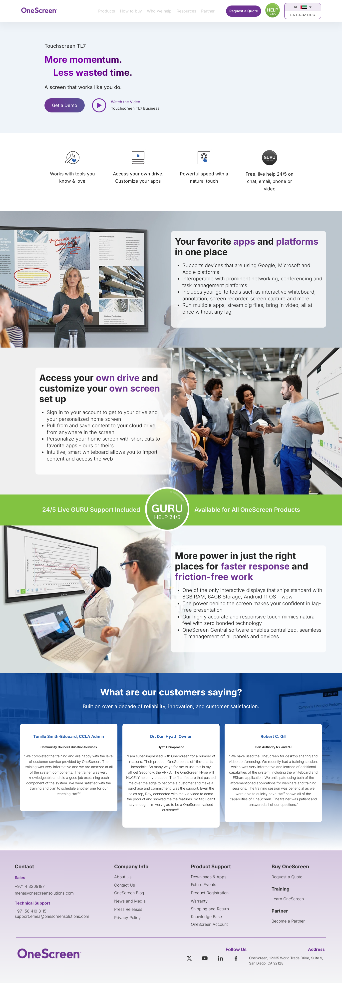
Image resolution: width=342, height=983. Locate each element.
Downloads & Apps (208, 876)
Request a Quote (243, 11)
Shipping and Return (210, 908)
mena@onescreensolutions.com (44, 893)
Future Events (203, 884)
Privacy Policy (127, 917)
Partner (208, 10)
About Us (122, 876)
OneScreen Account (209, 924)
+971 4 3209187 (30, 886)
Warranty (199, 901)
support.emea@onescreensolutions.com (52, 916)
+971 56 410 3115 (30, 911)
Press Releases (128, 909)
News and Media (130, 901)
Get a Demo (64, 105)
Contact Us (124, 885)
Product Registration (210, 892)
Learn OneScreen (288, 898)
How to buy (131, 10)
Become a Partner (288, 921)
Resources (186, 10)
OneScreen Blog (129, 892)
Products (106, 10)
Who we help (159, 10)
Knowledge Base (206, 916)
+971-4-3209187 (303, 15)
